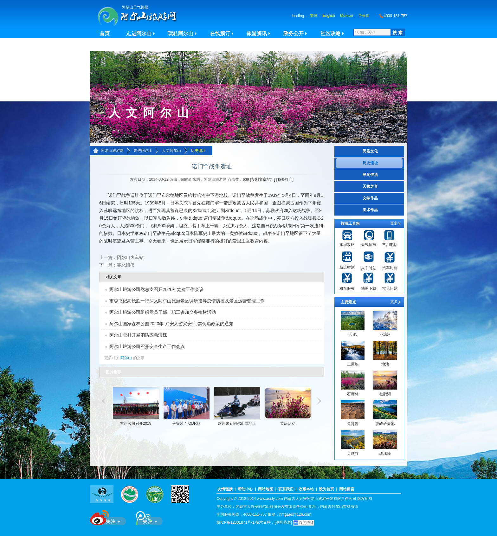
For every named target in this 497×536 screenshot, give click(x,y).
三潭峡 (352, 364)
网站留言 (346, 489)
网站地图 (265, 489)
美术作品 (370, 210)
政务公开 (293, 33)
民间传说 (370, 174)
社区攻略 (330, 33)
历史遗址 (198, 150)
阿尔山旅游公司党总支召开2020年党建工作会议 (156, 289)
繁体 (314, 15)
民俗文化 (370, 151)
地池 (385, 364)
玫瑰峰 (385, 453)
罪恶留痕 (126, 265)
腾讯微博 (146, 516)
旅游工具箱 (350, 223)
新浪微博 (108, 516)
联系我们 (286, 489)
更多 (394, 223)
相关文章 (113, 277)
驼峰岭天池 (385, 424)
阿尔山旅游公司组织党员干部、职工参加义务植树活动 (162, 312)
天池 (353, 334)
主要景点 (348, 302)
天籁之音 (370, 186)
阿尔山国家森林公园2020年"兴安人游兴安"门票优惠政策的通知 (171, 323)
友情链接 (225, 489)
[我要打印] (285, 179)
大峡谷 (352, 453)
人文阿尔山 (171, 150)
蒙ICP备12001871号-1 (235, 522)
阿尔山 (126, 358)
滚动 (103, 401)
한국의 (364, 15)
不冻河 (385, 334)
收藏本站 (306, 489)
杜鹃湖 (385, 394)
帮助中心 (245, 489)
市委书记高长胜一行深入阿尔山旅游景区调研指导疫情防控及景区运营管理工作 (187, 300)
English (329, 15)
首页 (105, 33)
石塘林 (352, 394)
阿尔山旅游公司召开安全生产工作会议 (147, 346)
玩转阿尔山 (180, 33)
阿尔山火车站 (130, 257)
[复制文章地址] (262, 179)
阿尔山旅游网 (112, 150)
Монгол (346, 15)
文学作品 (370, 198)
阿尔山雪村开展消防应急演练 (138, 335)
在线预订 (220, 33)
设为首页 (326, 489)
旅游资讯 (257, 33)
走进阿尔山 (139, 33)
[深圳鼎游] (283, 522)
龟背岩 (352, 424)
